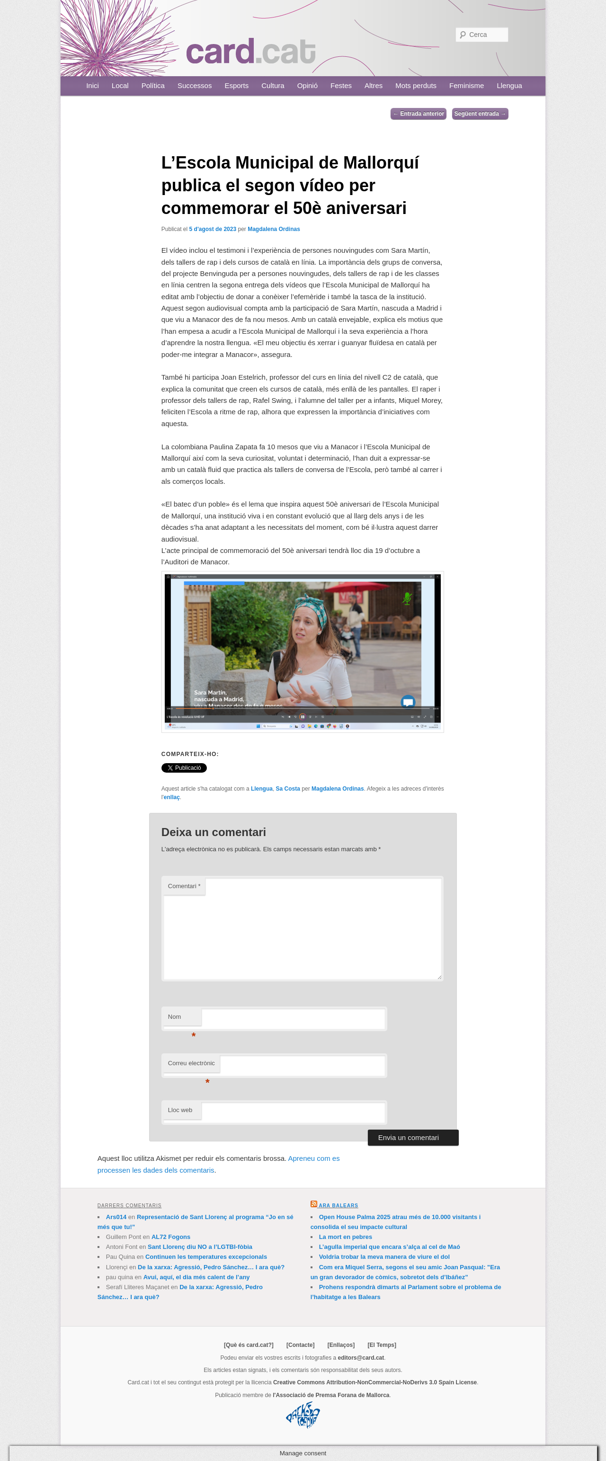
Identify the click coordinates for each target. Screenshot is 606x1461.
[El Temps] (381, 1345)
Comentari (184, 886)
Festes (341, 85)
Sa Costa (288, 788)
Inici (92, 85)
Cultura (272, 85)
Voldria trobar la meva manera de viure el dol (384, 1256)
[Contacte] (300, 1345)
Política (153, 85)
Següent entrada (480, 113)
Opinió (307, 85)
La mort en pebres (346, 1236)
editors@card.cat (361, 1357)
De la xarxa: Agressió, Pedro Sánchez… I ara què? (211, 1267)
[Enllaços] (341, 1345)
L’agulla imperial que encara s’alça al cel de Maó (389, 1246)
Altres (374, 85)
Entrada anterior (418, 113)
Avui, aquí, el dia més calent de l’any (196, 1277)
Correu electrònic (191, 1066)
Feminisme (466, 85)
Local (120, 85)
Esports (236, 85)
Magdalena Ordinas (274, 229)
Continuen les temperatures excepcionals (206, 1256)
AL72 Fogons (171, 1236)
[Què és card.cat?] (249, 1345)
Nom (182, 1019)
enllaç (172, 797)
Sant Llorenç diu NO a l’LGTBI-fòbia (200, 1246)
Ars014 (116, 1216)
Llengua (509, 85)
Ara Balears (338, 1205)
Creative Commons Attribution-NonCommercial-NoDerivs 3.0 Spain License (375, 1382)
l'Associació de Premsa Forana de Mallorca (331, 1395)
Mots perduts (416, 85)
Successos (195, 85)
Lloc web (180, 1110)
